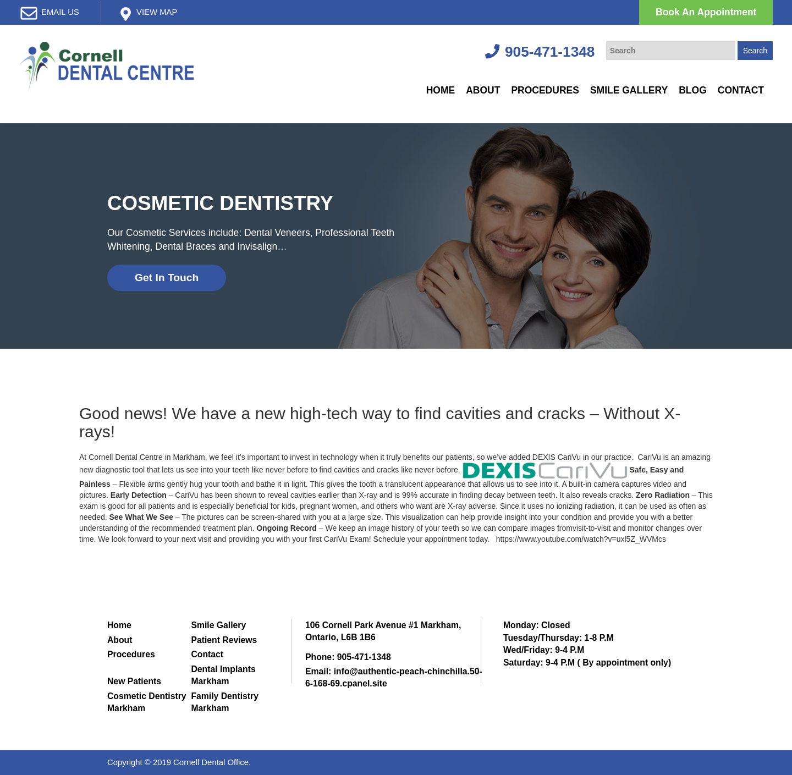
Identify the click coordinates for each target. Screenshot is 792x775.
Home (440, 90)
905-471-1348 (540, 51)
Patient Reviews (224, 640)
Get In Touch (167, 277)
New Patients (134, 681)
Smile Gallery (629, 90)
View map (156, 12)
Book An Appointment (706, 12)
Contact (741, 90)
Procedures (545, 90)
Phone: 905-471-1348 (348, 657)
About (483, 90)
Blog (693, 90)
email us (60, 12)
